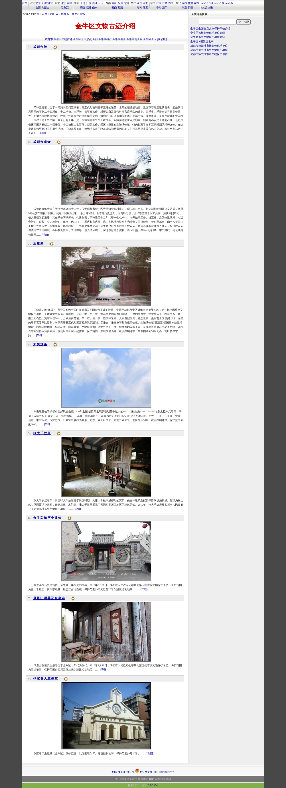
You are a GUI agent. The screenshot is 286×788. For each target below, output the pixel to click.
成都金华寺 (42, 142)
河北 (50, 3)
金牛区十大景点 (82, 39)
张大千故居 (42, 433)
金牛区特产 (105, 39)
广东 (159, 3)
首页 (24, 3)
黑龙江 (65, 7)
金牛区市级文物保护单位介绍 (207, 37)
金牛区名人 (149, 39)
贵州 (126, 3)
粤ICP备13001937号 (122, 772)
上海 (82, 3)
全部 (95, 39)
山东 (94, 7)
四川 (120, 3)
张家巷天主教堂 (45, 678)
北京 (38, 3)
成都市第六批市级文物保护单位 (209, 54)
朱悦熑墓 (40, 344)
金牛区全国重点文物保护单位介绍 (210, 28)
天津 (44, 3)
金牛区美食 (119, 39)
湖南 (139, 7)
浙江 (94, 3)
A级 (210, 7)
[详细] (43, 133)
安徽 (82, 7)
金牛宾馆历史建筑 (47, 518)
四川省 (54, 14)
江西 (145, 7)
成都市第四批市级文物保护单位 (209, 45)
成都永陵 (40, 47)
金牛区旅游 (78, 14)
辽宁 (63, 3)
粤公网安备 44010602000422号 (155, 770)
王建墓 (38, 243)
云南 (114, 7)
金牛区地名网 (134, 39)
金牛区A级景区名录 (202, 41)
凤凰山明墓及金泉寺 (49, 598)
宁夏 (184, 7)
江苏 (88, 3)
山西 (38, 7)
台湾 (100, 3)
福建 (88, 7)
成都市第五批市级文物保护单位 (209, 49)
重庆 (114, 3)
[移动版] (162, 39)
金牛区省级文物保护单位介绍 (207, 32)
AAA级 (229, 3)
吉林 (69, 3)
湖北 (145, 3)
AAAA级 (219, 3)
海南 (171, 3)
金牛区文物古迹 (63, 39)
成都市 (65, 14)
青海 (196, 3)
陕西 (184, 3)
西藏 (120, 7)
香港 (159, 7)
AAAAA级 (207, 3)
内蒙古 (45, 7)
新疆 (190, 7)
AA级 (204, 7)
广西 (165, 3)
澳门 (165, 7)
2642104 (153, 785)
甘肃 (190, 3)
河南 (139, 3)
